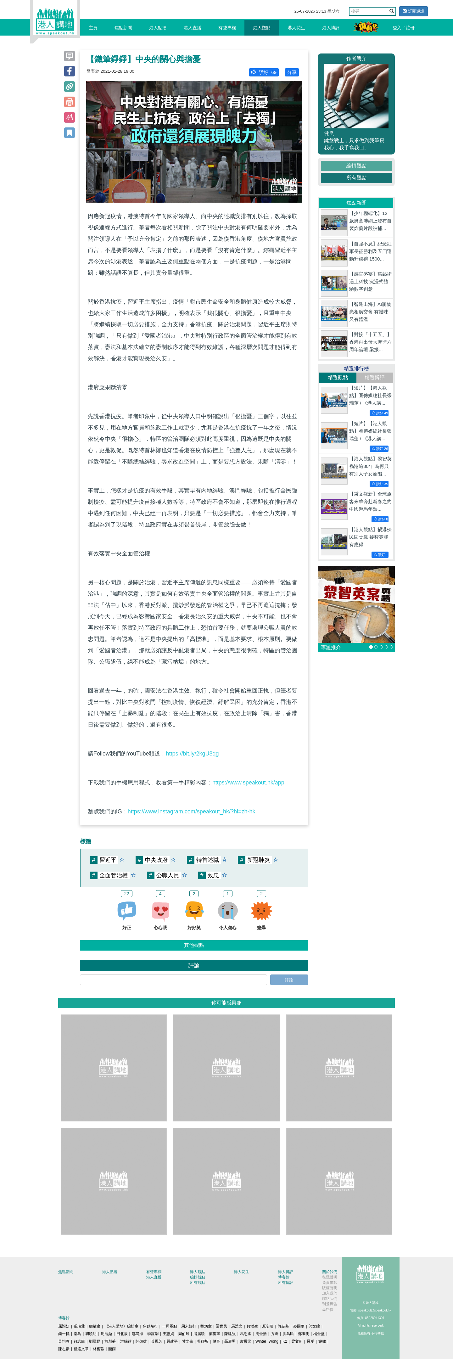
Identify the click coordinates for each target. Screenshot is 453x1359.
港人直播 (192, 27)
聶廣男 (230, 1341)
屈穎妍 (64, 1326)
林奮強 (98, 1349)
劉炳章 (206, 1326)
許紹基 (283, 1326)
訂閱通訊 (413, 11)
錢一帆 (64, 1334)
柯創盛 (110, 1341)
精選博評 (375, 377)
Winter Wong (266, 1341)
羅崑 (310, 1341)
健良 (216, 1341)
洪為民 (288, 1334)
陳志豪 (64, 1349)
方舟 (274, 1334)
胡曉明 (91, 1334)
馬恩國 (245, 1334)
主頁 (93, 27)
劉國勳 (94, 1341)
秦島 (77, 1334)
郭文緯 (314, 1326)
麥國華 (299, 1326)
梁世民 (221, 1326)
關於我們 (329, 1272)
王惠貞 (168, 1334)
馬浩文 (237, 1326)
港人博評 (331, 27)
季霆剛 (153, 1334)
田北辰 (122, 1334)
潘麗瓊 (199, 1334)
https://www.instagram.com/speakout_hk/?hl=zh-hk (191, 811)
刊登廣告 (329, 1304)
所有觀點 (356, 177)
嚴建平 (172, 1341)
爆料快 (327, 1309)
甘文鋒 (187, 1341)
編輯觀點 (356, 165)
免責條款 (329, 1282)
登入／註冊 (404, 27)
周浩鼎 (106, 1334)
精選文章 (81, 1349)
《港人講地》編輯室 (121, 1326)
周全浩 (261, 1334)
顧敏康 (94, 1326)
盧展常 (245, 1341)
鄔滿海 (137, 1334)
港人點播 (158, 27)
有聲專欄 (227, 27)
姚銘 (322, 1341)
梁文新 (297, 1341)
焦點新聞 (123, 27)
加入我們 (329, 1293)
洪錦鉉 (125, 1341)
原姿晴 (267, 1326)
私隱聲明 (329, 1277)
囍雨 (112, 1349)
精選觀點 (338, 377)
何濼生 (252, 1326)
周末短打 (188, 1326)
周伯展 (183, 1334)
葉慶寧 (214, 1334)
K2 (284, 1341)
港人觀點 (262, 27)
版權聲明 (329, 1288)
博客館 (283, 1277)
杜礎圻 (203, 1341)
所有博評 (285, 1282)
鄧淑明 (303, 1334)
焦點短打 (150, 1326)
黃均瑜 (64, 1341)
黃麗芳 (156, 1341)
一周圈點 (169, 1326)
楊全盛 (319, 1334)
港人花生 (296, 27)
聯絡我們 (329, 1298)
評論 (289, 979)
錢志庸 (79, 1341)
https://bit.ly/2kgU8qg (192, 753)
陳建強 (230, 1334)
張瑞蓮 (79, 1326)
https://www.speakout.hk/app (248, 782)
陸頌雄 (141, 1341)
